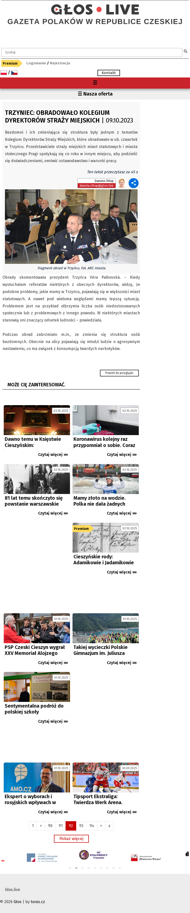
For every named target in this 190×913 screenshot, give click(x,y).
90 (50, 825)
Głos (18, 901)
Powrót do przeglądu (119, 373)
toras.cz (38, 901)
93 (81, 825)
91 (61, 825)
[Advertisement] (37, 567)
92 (71, 825)
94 (92, 825)
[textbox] (91, 52)
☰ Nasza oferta (95, 94)
